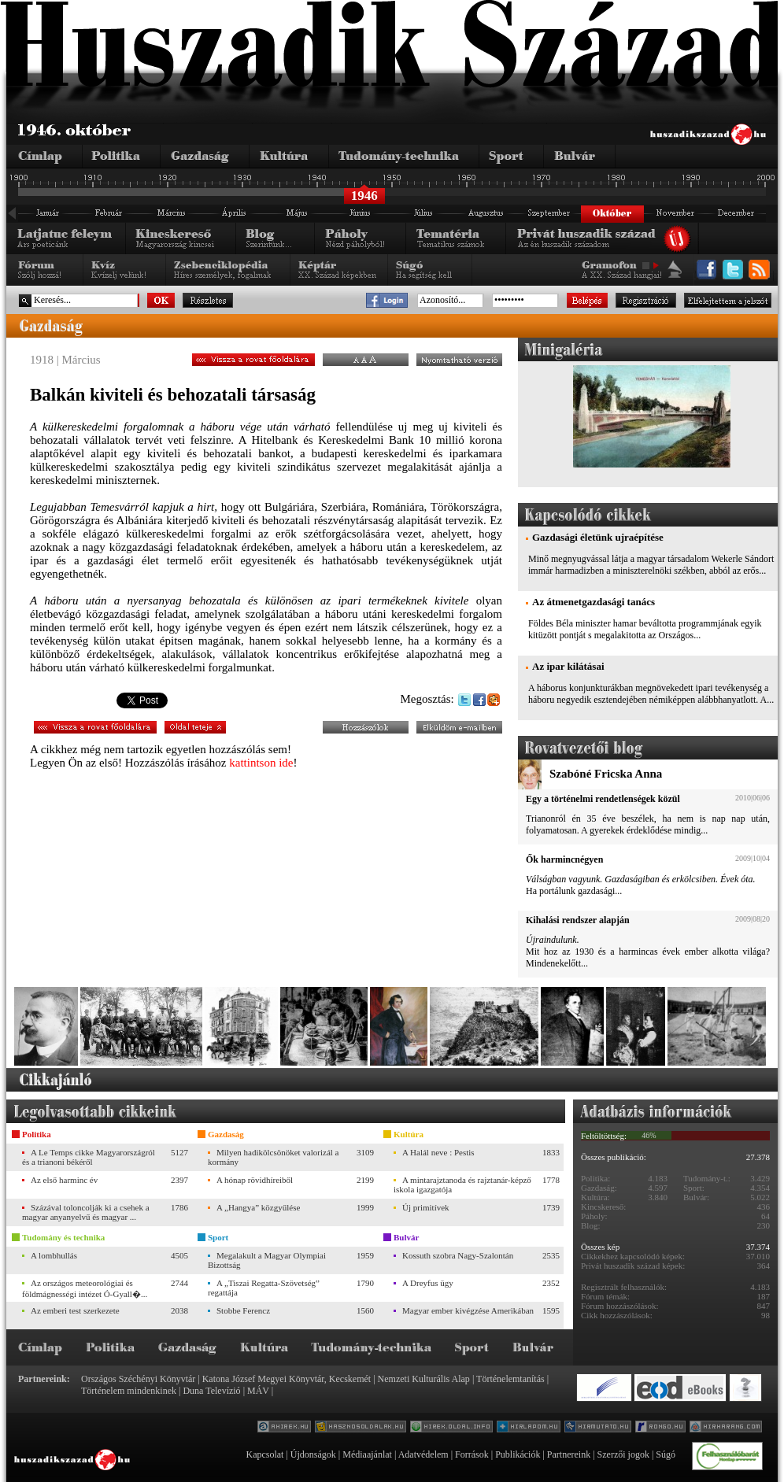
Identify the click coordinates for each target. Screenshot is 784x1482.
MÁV (258, 1390)
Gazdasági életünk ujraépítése (598, 537)
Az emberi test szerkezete (75, 1310)
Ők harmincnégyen (564, 859)
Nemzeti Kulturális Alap (424, 1378)
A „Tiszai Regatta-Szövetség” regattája (264, 1287)
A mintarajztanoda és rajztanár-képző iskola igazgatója (462, 1184)
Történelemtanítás (510, 1378)
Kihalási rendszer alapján (578, 920)
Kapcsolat (264, 1454)
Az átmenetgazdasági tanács (593, 602)
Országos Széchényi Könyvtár (138, 1378)
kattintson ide (261, 762)
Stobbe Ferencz (243, 1310)
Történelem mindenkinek (128, 1390)
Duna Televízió (211, 1390)
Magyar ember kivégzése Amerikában (468, 1310)
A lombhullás (54, 1255)
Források (472, 1454)
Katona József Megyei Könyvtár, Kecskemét (286, 1378)
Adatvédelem (423, 1454)
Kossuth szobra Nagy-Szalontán (457, 1255)
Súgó (665, 1454)
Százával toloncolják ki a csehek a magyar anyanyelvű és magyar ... (86, 1212)
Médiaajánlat (367, 1454)
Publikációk (517, 1454)
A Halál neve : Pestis (438, 1152)
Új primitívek (425, 1207)
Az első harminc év (64, 1179)
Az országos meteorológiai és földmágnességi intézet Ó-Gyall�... (84, 1288)
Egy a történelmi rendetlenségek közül (603, 798)
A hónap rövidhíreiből (254, 1179)
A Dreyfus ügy (427, 1283)
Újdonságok (313, 1454)
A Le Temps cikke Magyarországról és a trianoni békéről (88, 1157)
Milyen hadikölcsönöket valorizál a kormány (273, 1157)
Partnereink (568, 1454)
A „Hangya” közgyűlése (258, 1207)
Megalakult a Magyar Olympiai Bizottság (267, 1260)
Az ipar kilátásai (568, 666)
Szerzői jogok (623, 1454)
